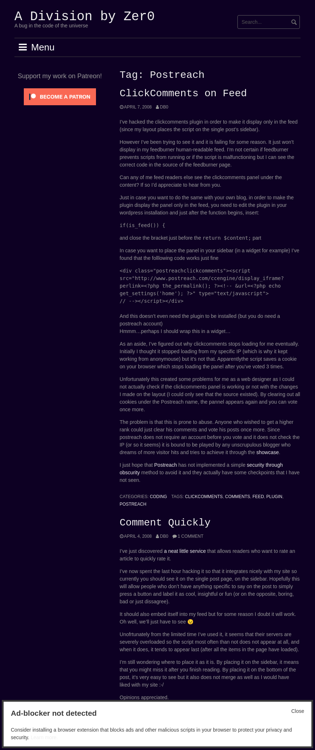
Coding (158, 496)
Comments (237, 496)
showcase (268, 452)
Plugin (274, 496)
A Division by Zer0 (84, 17)
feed (258, 496)
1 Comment (190, 536)
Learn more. (44, 737)
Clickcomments (204, 496)
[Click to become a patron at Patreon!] (60, 96)
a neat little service (185, 551)
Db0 (164, 107)
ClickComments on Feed (183, 94)
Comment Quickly (165, 523)
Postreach (165, 465)
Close (297, 711)
